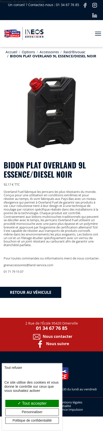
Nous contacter (51, 336)
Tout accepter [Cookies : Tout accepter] (32, 403)
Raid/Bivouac (74, 51)
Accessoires (49, 51)
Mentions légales (70, 402)
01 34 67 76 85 (68, 4)
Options (28, 51)
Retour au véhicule (30, 292)
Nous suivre (51, 343)
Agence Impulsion (70, 410)
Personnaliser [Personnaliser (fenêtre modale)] (32, 412)
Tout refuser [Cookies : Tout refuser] (13, 368)
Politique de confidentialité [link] (32, 420)
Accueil (11, 51)
